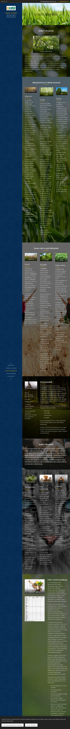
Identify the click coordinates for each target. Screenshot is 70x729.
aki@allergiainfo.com (64, 1)
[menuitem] (11, 365)
